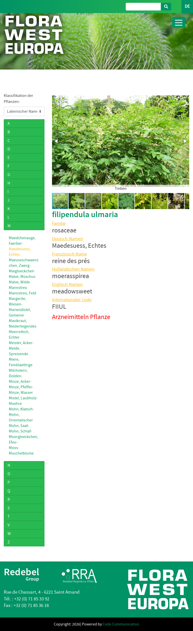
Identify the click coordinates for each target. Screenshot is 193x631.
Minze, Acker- (20, 381)
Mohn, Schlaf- (20, 431)
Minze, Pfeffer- (21, 387)
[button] (57, 141)
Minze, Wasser (21, 392)
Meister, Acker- (21, 342)
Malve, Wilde (19, 282)
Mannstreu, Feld (22, 293)
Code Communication (121, 624)
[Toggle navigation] (178, 22)
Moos (13, 447)
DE (187, 6)
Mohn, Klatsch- (21, 409)
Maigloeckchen (21, 271)
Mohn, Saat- (19, 425)
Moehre (15, 403)
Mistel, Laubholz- (23, 398)
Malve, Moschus (22, 276)
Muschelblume (21, 453)
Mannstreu (18, 287)
